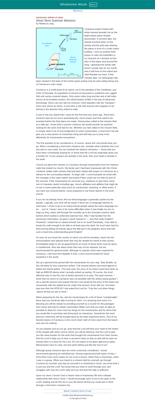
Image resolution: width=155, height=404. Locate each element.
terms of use (85, 391)
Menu (93, 4)
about (66, 391)
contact (74, 391)
